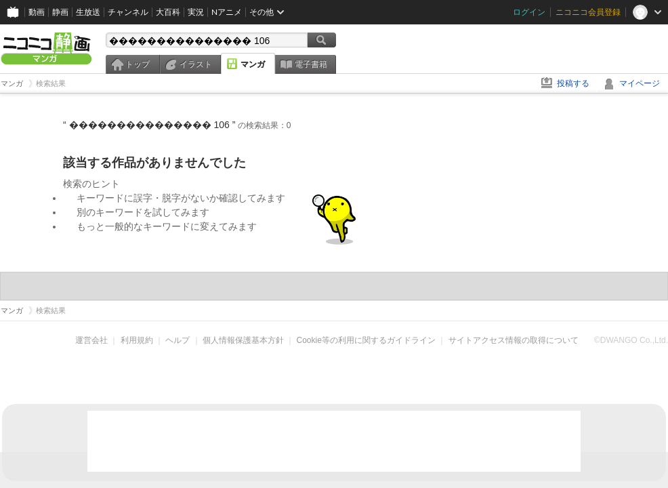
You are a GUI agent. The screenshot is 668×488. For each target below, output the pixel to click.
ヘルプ (177, 340)
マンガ (253, 64)
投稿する (573, 83)
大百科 (168, 12)
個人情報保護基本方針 (243, 340)
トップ (137, 64)
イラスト (196, 64)
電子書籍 (311, 64)
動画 (36, 12)
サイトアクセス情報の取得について (513, 340)
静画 (60, 12)
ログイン (529, 12)
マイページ (639, 83)
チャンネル (128, 12)
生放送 (88, 12)
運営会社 (91, 340)
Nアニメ (226, 12)
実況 (196, 12)
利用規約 (137, 340)
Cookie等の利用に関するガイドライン (366, 340)
